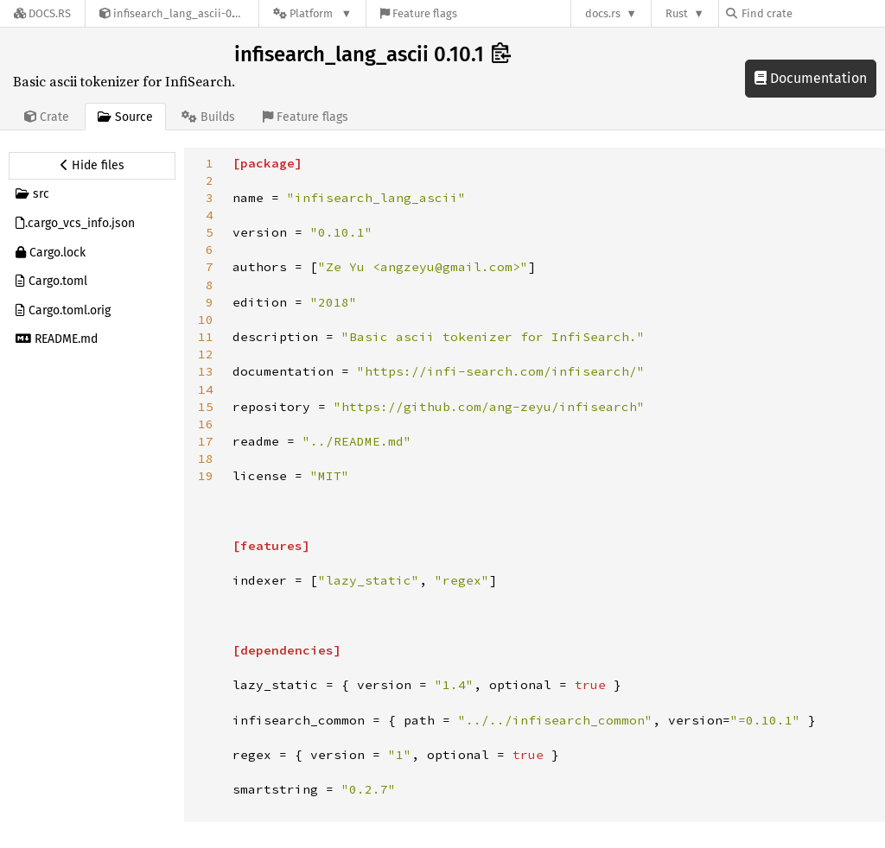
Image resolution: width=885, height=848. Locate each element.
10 (205, 319)
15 (205, 407)
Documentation (810, 78)
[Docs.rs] (42, 13)
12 (205, 354)
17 (205, 441)
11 (205, 337)
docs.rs (603, 13)
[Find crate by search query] (812, 13)
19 (205, 476)
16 (205, 424)
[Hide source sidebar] (92, 166)
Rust (676, 13)
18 (205, 458)
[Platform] (312, 13)
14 (205, 389)
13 (205, 371)
